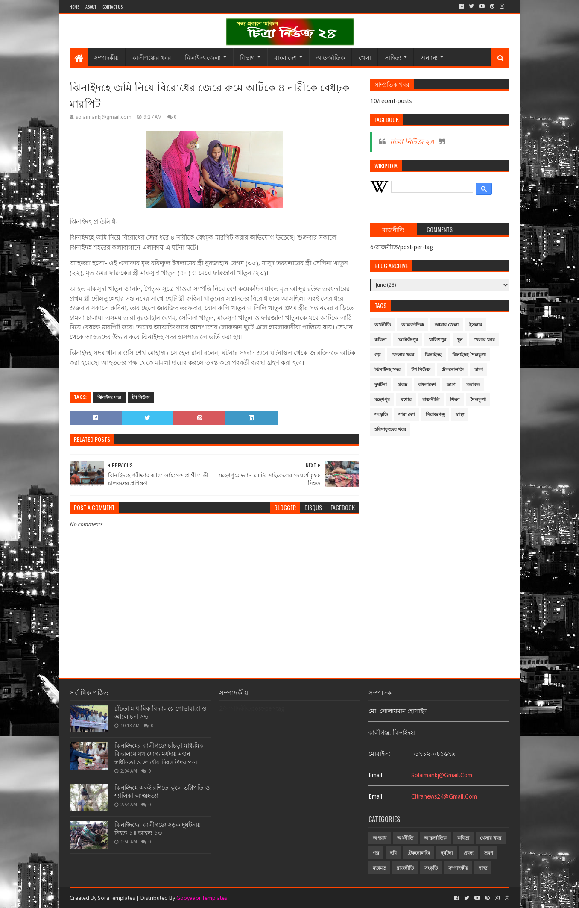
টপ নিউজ (140, 397)
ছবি (393, 853)
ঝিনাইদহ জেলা (203, 57)
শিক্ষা (454, 400)
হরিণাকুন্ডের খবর (390, 429)
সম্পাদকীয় (106, 57)
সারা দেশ (406, 414)
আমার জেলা (447, 325)
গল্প (377, 355)
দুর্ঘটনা (380, 385)
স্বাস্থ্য (460, 414)
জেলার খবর (403, 355)
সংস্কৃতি (381, 414)
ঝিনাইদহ (433, 355)
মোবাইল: (379, 753)
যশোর (406, 400)
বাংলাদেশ (285, 57)
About (90, 6)
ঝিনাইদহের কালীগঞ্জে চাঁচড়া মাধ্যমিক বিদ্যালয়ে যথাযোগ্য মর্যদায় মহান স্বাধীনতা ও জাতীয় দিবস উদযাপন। (159, 754)
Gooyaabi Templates (201, 898)
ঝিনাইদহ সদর (109, 397)
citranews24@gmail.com (444, 796)
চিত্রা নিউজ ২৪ (412, 142)
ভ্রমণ (451, 385)
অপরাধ (379, 838)
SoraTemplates (116, 898)
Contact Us (112, 6)
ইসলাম (475, 325)
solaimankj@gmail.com (441, 775)
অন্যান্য (429, 57)
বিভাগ (247, 57)
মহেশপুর (382, 400)
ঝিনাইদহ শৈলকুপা (469, 355)
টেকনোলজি (452, 370)
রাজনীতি (430, 400)
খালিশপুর (437, 340)
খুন (460, 340)
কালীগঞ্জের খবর (151, 57)
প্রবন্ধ (402, 385)
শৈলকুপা (478, 400)
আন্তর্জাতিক (330, 57)
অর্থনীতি (382, 325)
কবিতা (380, 340)
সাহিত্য (393, 57)
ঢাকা (478, 370)
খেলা (365, 57)
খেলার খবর (484, 340)
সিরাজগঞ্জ (435, 414)
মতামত (473, 385)
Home (74, 6)
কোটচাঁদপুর (407, 340)
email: (376, 775)
